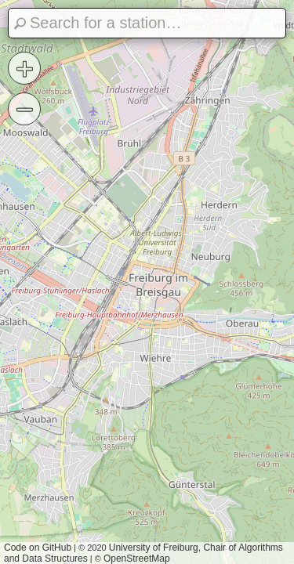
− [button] (25, 108)
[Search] (147, 23)
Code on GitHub (37, 547)
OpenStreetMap (136, 558)
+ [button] (25, 68)
